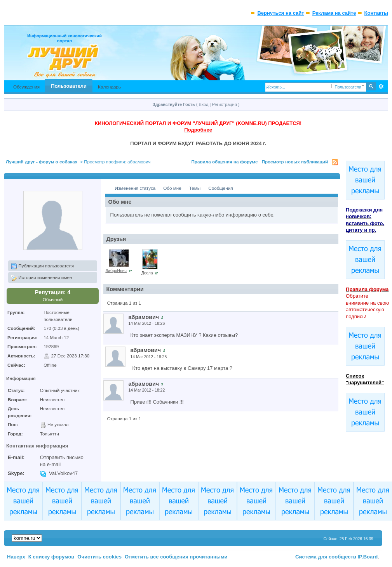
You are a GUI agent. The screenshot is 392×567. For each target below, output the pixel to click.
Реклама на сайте (334, 13)
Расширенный (381, 86)
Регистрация (224, 104)
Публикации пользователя (42, 266)
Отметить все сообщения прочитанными (176, 557)
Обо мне (172, 188)
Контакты (376, 13)
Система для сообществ (325, 557)
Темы (194, 188)
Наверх (16, 557)
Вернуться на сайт (280, 13)
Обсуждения (26, 86)
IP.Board (368, 557)
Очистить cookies (99, 557)
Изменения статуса (135, 188)
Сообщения (220, 188)
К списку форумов (51, 557)
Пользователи (69, 86)
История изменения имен (41, 278)
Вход (204, 104)
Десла (147, 273)
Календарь (109, 86)
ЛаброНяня (116, 271)
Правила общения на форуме (224, 161)
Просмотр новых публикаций (295, 161)
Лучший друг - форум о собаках (41, 161)
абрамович (144, 317)
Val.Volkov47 (63, 473)
